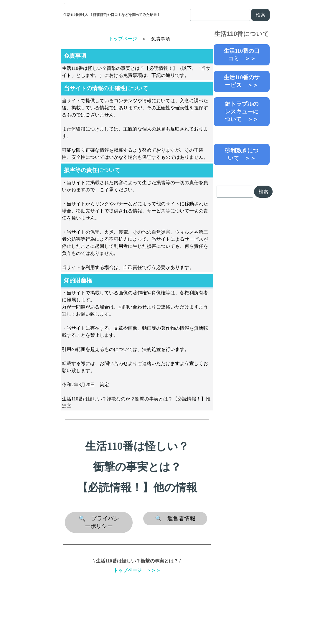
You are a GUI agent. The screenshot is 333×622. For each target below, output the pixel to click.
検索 (260, 14)
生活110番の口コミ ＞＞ (242, 55)
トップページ (123, 38)
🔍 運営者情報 (175, 518)
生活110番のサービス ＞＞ (242, 81)
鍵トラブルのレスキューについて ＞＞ (241, 111)
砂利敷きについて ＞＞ (241, 154)
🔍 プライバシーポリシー (99, 522)
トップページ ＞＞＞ (137, 570)
